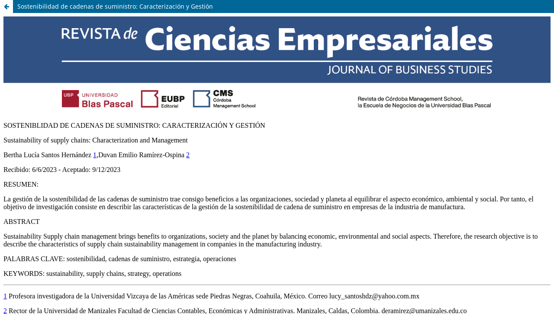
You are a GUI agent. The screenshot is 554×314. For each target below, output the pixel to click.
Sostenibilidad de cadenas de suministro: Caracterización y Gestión (115, 6)
